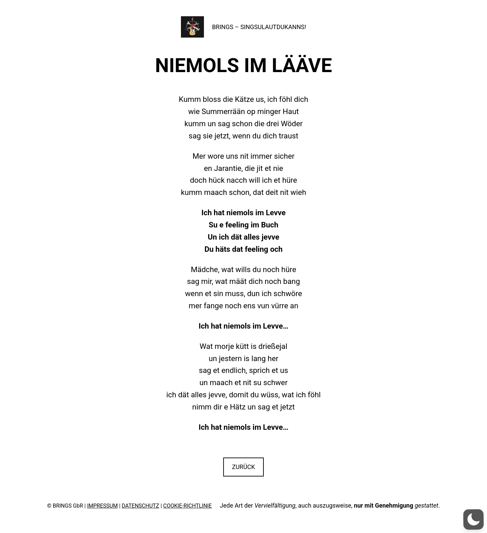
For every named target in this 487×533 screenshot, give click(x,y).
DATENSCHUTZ (140, 506)
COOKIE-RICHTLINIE (187, 506)
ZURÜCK (243, 466)
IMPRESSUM (102, 506)
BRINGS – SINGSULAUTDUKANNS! (259, 26)
